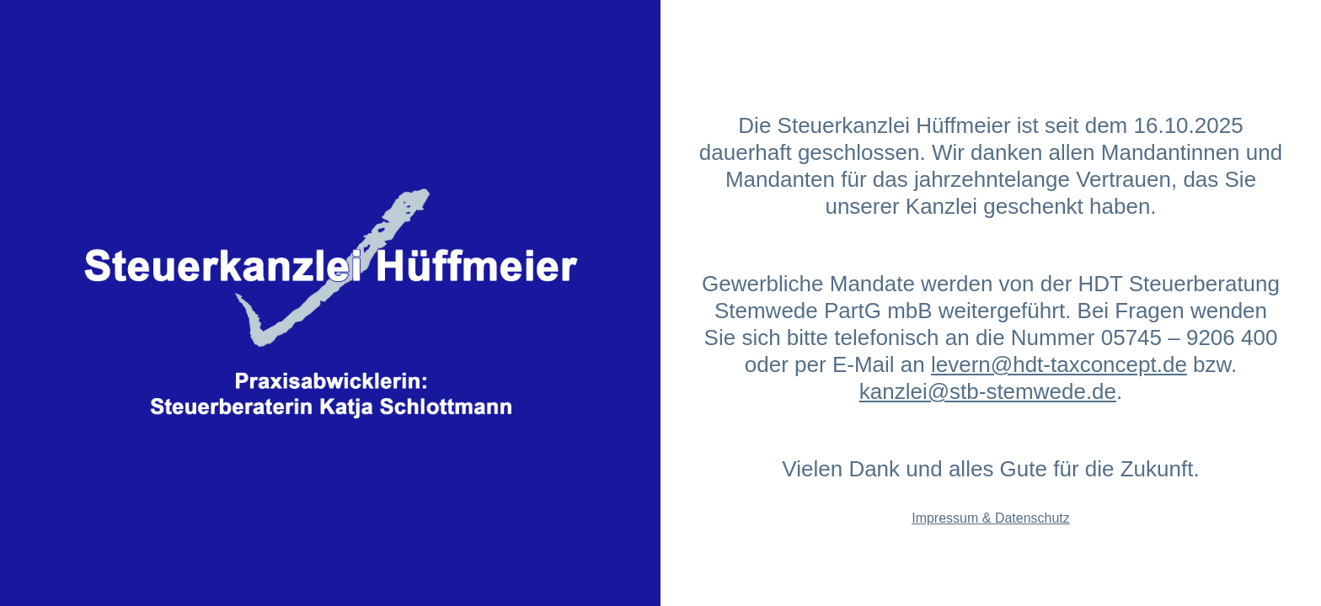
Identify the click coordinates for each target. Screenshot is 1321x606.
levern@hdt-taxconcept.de (1059, 364)
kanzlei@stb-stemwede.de (987, 391)
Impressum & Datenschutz (991, 518)
